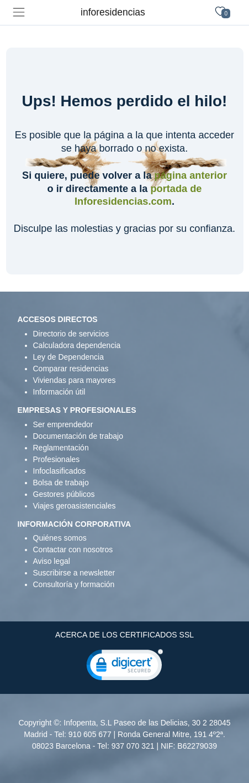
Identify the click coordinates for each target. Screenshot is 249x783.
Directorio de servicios (71, 333)
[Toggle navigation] (18, 12)
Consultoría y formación (74, 584)
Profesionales (56, 459)
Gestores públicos (64, 494)
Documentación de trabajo (78, 436)
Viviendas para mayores (74, 380)
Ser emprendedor (63, 424)
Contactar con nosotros (73, 549)
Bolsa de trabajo (61, 482)
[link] (124, 667)
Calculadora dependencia (77, 345)
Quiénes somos (60, 537)
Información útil (59, 391)
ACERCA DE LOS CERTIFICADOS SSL (124, 634)
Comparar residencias (71, 368)
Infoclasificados (59, 470)
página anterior (191, 175)
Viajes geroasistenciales (74, 505)
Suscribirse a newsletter (74, 572)
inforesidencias (113, 12)
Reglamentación (61, 447)
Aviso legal (51, 561)
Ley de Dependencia (68, 356)
